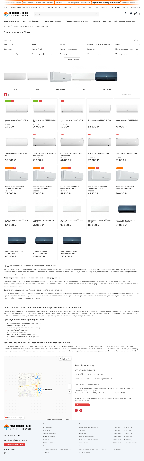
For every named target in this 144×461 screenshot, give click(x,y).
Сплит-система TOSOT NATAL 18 (99, 121)
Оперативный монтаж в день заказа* (43, 3)
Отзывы (46, 452)
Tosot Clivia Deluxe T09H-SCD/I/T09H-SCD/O (125, 221)
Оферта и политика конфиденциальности (57, 449)
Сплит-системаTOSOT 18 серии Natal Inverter (97, 187)
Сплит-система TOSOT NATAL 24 (127, 121)
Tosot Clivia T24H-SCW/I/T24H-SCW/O (99, 221)
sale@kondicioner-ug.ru (131, 7)
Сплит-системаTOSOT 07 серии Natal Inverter (14, 187)
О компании (16, 7)
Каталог (7, 7)
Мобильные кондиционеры (124, 21)
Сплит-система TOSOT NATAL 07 (16, 121)
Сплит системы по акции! (15, 3)
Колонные (107, 21)
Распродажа (117, 449)
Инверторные (118, 446)
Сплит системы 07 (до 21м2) (122, 427)
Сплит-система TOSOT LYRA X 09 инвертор (44, 154)
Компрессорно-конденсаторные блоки (92, 449)
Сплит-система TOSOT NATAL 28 (16, 154)
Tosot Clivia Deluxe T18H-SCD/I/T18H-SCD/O (42, 252)
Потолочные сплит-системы (78, 21)
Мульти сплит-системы (53, 21)
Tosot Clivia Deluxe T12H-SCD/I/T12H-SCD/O (14, 252)
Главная (7, 26)
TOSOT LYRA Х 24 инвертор (126, 153)
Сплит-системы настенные (15, 21)
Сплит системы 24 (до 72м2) (122, 440)
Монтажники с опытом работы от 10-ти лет (77, 3)
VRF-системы (83, 443)
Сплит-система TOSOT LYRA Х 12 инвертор (71, 154)
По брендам (35, 21)
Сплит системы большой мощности (125, 443)
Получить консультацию (14, 444)
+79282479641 (115, 7)
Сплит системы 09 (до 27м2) (122, 430)
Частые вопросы (61, 7)
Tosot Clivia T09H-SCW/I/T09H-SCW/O (16, 221)
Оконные (96, 21)
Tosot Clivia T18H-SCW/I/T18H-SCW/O (71, 221)
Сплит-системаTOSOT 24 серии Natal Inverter (125, 187)
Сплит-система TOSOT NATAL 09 (44, 121)
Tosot (27, 26)
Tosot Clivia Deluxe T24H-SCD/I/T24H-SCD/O (70, 252)
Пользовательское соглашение (54, 446)
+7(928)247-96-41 (85, 370)
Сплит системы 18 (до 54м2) (122, 436)
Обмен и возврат (49, 436)
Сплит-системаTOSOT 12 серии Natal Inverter (69, 187)
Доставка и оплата (38, 7)
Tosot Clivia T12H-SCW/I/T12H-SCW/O (44, 221)
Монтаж (50, 7)
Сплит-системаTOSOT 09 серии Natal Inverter (42, 187)
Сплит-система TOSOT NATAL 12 (71, 121)
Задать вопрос (82, 405)
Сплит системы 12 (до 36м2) (122, 433)
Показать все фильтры (72, 59)
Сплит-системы (84, 452)
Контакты (26, 7)
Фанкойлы (82, 446)
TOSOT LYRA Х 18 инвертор (98, 153)
